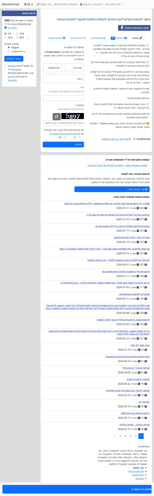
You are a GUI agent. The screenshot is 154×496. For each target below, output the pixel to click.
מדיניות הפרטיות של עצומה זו (65, 133)
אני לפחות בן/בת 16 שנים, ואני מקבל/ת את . (64, 131)
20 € (10, 37)
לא (59, 137)
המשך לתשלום (13, 58)
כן (75, 137)
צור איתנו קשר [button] (112, 4)
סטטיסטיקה (98, 38)
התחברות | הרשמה (91, 4)
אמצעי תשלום (11, 43)
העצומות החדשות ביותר (66, 4)
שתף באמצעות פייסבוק (133, 28)
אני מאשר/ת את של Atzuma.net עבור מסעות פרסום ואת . (21, 73)
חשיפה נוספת (56, 38)
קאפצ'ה (79, 105)
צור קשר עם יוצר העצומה (116, 139)
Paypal (15, 47)
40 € (21, 37)
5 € (9, 33)
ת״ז (82, 87)
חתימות (119, 38)
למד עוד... (11, 27)
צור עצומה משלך (137, 189)
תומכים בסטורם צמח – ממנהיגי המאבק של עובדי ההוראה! (117, 165)
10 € (21, 33)
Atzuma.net (10, 4)
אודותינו (140, 478)
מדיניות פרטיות (78, 38)
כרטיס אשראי (18, 51)
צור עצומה (44, 4)
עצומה (137, 38)
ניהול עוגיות (138, 474)
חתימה (78, 144)
